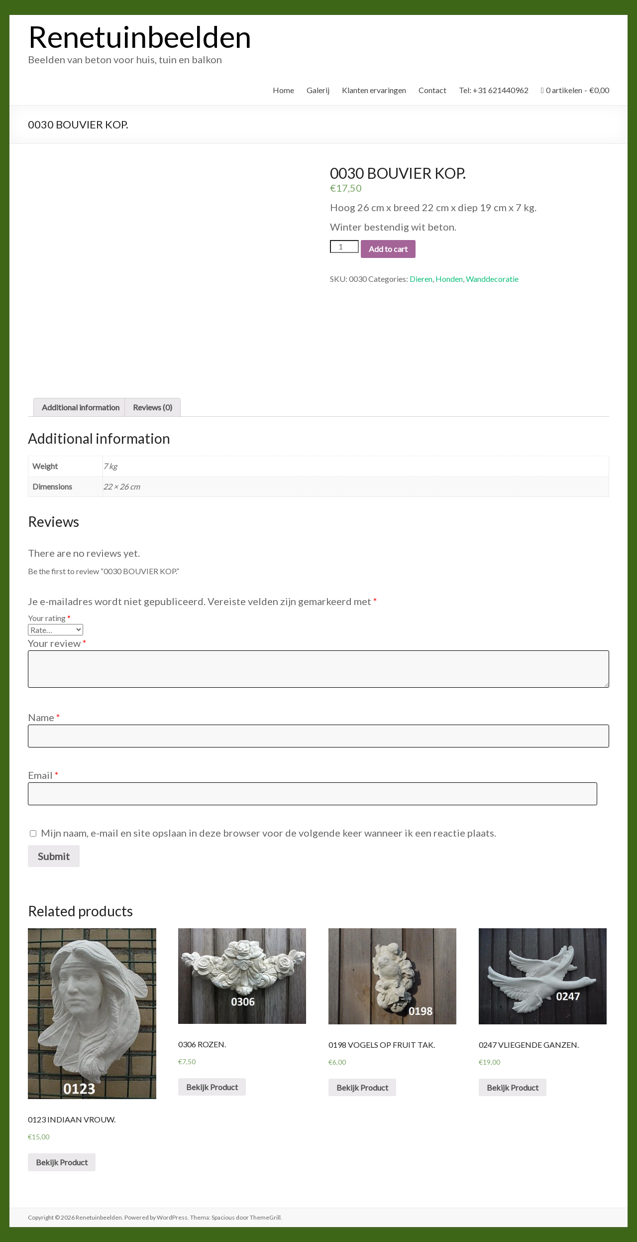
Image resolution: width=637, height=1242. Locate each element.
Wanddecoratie (492, 278)
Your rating (49, 617)
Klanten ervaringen (374, 90)
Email (43, 775)
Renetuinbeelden (139, 36)
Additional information (80, 407)
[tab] (80, 407)
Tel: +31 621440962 (494, 90)
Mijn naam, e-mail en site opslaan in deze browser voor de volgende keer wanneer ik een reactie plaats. (268, 833)
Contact (432, 90)
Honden (449, 278)
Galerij (318, 90)
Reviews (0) (152, 407)
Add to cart (388, 248)
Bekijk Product (62, 1162)
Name (44, 717)
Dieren (421, 278)
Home (283, 90)
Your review (57, 643)
